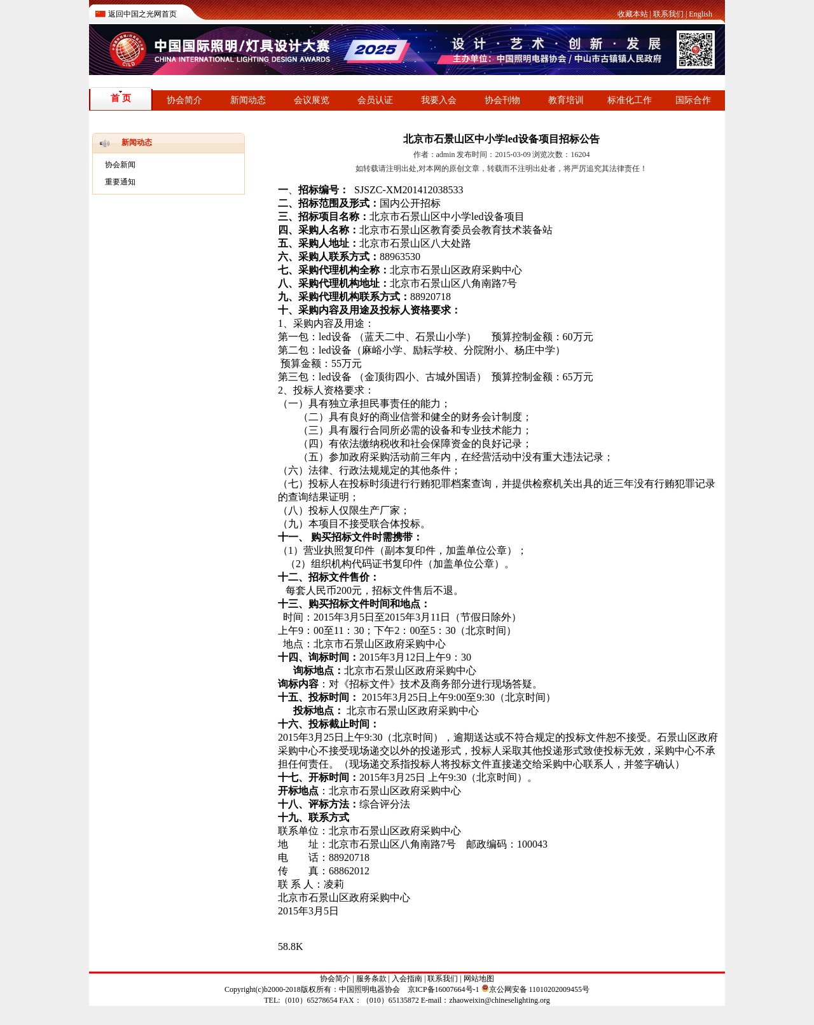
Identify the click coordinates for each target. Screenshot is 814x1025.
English (700, 14)
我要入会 (439, 100)
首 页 (121, 98)
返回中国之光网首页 (142, 14)
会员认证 (375, 100)
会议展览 (311, 100)
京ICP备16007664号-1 (443, 989)
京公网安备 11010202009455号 (535, 989)
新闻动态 (248, 100)
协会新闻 (120, 164)
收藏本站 (632, 14)
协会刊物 (502, 100)
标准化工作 (629, 100)
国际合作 (693, 100)
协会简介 (184, 100)
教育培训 (566, 100)
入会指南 (407, 978)
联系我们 (668, 14)
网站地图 (479, 978)
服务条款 (371, 978)
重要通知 (120, 181)
